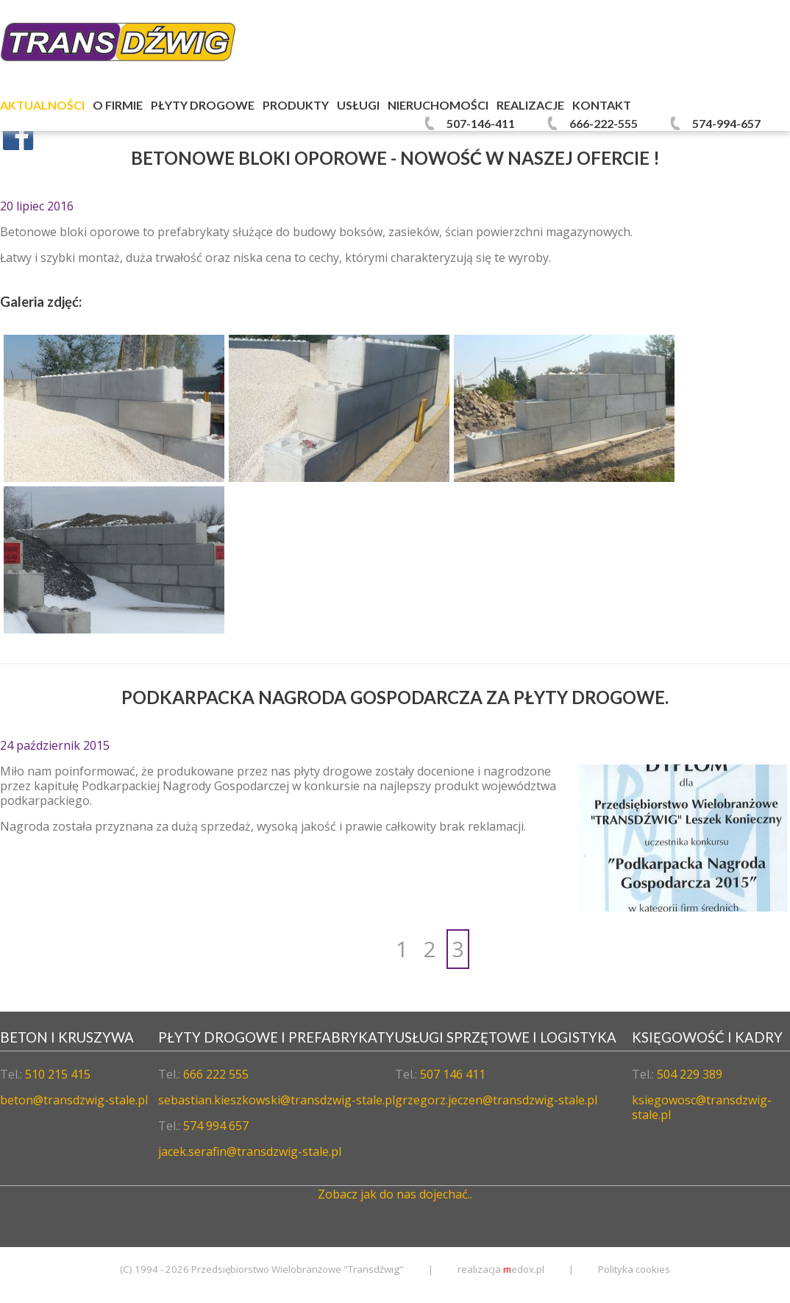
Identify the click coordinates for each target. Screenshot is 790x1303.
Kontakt (601, 105)
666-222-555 (603, 123)
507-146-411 (480, 123)
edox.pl (523, 1269)
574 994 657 (216, 1126)
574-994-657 (726, 123)
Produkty (296, 105)
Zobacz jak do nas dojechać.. (395, 1194)
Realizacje (530, 105)
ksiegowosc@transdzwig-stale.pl (702, 1107)
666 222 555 (216, 1074)
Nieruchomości (438, 105)
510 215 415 (57, 1074)
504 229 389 (689, 1074)
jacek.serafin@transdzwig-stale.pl (249, 1151)
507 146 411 (452, 1074)
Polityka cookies (634, 1269)
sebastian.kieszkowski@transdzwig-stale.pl (276, 1100)
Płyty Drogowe (203, 105)
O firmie (118, 105)
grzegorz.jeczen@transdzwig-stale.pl (496, 1100)
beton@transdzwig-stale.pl (74, 1100)
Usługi (358, 105)
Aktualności (42, 105)
